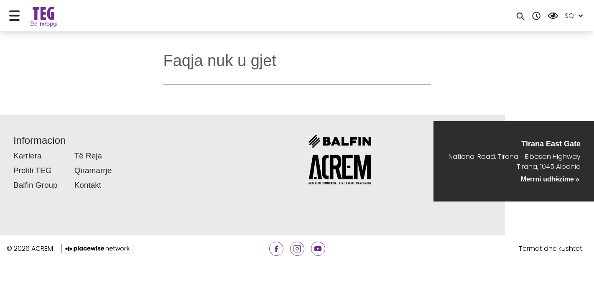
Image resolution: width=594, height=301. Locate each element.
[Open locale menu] (580, 16)
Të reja (88, 155)
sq (569, 15)
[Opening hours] (536, 16)
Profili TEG (32, 170)
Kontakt (87, 185)
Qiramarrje (93, 170)
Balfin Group (35, 185)
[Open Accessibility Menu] (553, 15)
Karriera (27, 155)
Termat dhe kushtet (550, 248)
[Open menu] (14, 15)
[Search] (520, 16)
